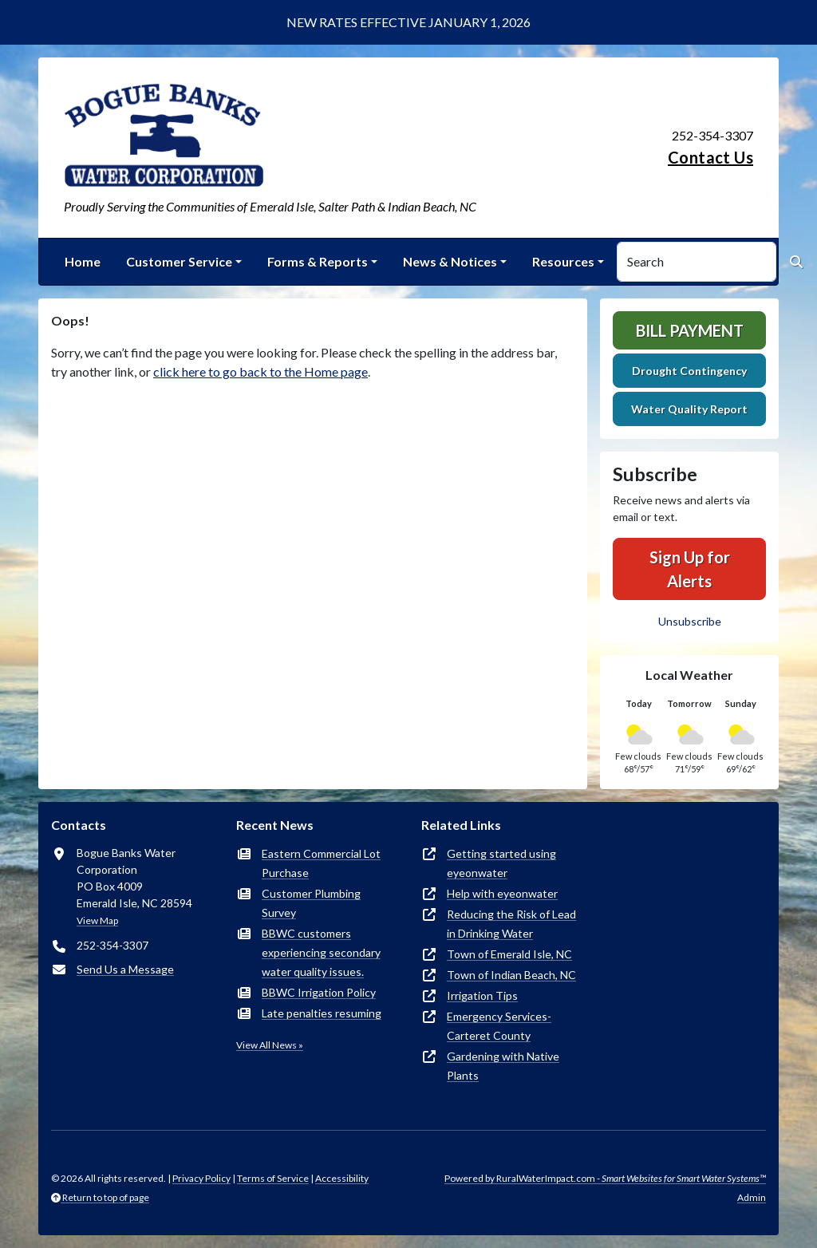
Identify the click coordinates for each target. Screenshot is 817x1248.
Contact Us (710, 157)
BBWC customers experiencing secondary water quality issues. (321, 952)
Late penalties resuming (321, 1013)
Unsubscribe (689, 621)
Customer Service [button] (179, 261)
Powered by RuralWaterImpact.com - (605, 1178)
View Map (97, 920)
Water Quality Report (689, 409)
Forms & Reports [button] (317, 261)
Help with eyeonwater (502, 893)
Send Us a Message (125, 969)
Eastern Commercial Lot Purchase (321, 863)
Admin (751, 1197)
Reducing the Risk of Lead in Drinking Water (511, 923)
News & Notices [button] (450, 261)
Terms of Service (273, 1178)
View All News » (269, 1045)
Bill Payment (690, 330)
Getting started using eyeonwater (501, 863)
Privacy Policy (201, 1178)
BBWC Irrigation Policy (319, 992)
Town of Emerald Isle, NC (509, 954)
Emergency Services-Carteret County (499, 1025)
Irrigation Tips (482, 995)
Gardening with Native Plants (503, 1065)
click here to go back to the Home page (260, 371)
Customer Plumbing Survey (311, 903)
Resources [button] (563, 261)
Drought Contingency (689, 370)
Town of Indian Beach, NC (511, 974)
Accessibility (342, 1178)
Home (83, 261)
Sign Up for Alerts (689, 568)
